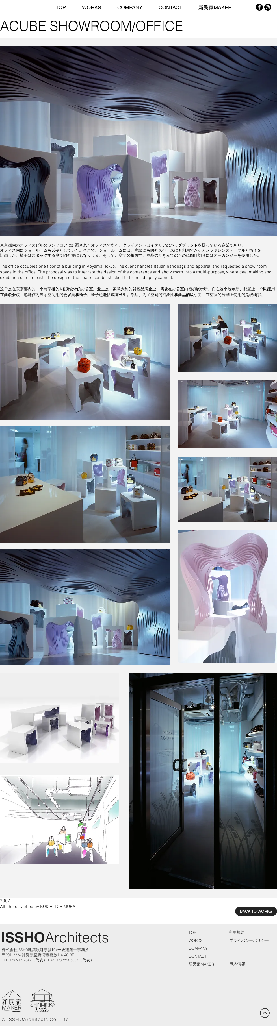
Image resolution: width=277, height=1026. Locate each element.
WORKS (196, 940)
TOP (192, 932)
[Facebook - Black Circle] (259, 7)
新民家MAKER (201, 964)
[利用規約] (236, 933)
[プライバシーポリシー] (249, 941)
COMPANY (198, 948)
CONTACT (198, 956)
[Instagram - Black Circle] (267, 7)
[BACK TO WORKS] (256, 911)
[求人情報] (237, 964)
